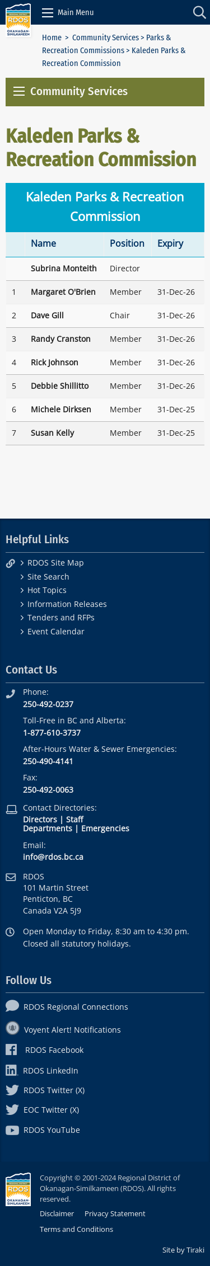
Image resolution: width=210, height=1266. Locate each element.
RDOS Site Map (55, 562)
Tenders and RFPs (61, 617)
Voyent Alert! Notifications (63, 1029)
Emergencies (105, 828)
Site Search (48, 576)
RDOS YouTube (43, 1129)
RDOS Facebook (44, 1049)
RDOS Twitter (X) (45, 1090)
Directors (40, 819)
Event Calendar (56, 631)
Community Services (105, 38)
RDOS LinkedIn (42, 1070)
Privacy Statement (115, 1213)
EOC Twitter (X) (42, 1109)
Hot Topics (47, 590)
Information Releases (67, 604)
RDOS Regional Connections (67, 1006)
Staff (74, 819)
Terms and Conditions (76, 1229)
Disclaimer (57, 1213)
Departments (47, 828)
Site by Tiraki (183, 1250)
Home (52, 38)
